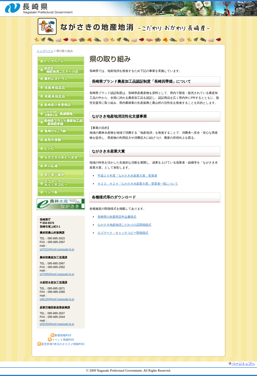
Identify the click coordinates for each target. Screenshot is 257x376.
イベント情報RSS (61, 339)
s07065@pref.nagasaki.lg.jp (57, 274)
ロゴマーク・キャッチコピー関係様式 (123, 233)
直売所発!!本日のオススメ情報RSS (60, 344)
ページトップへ (242, 363)
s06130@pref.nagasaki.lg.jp (57, 299)
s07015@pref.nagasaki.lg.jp (57, 249)
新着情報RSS (60, 335)
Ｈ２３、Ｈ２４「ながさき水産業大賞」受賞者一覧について (138, 183)
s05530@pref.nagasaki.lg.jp (57, 324)
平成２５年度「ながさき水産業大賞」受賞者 (127, 175)
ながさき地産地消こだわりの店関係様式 (124, 224)
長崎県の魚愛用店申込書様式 (117, 216)
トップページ (45, 51)
